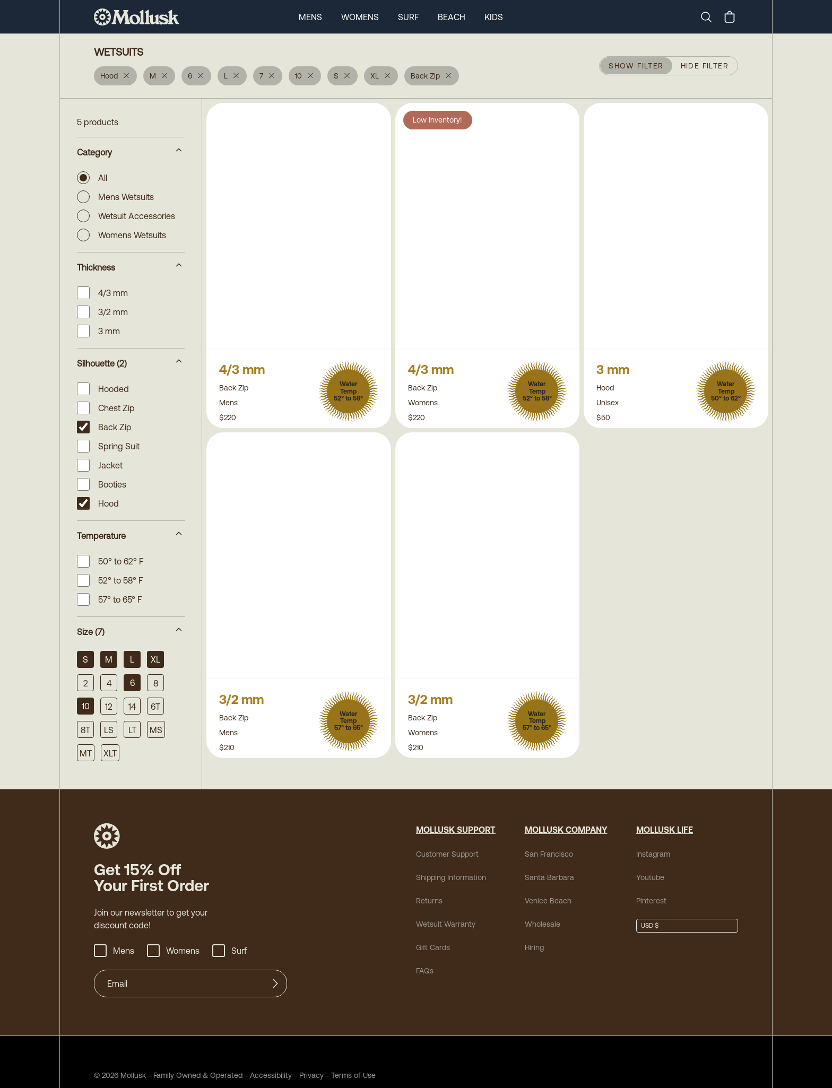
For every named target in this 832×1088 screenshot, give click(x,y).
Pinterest (649, 900)
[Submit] (275, 983)
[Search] (710, 17)
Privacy (292, 1075)
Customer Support (443, 854)
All (93, 177)
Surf (407, 16)
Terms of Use (330, 1075)
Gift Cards (431, 947)
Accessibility (252, 1075)
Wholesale (539, 924)
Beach (451, 16)
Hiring (533, 947)
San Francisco (545, 854)
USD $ (649, 925)
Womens (359, 16)
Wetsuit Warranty (441, 924)
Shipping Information (448, 877)
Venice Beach (544, 900)
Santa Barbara (545, 877)
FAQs (424, 970)
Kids (495, 16)
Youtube (648, 877)
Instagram (651, 854)
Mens (308, 16)
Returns (427, 900)
